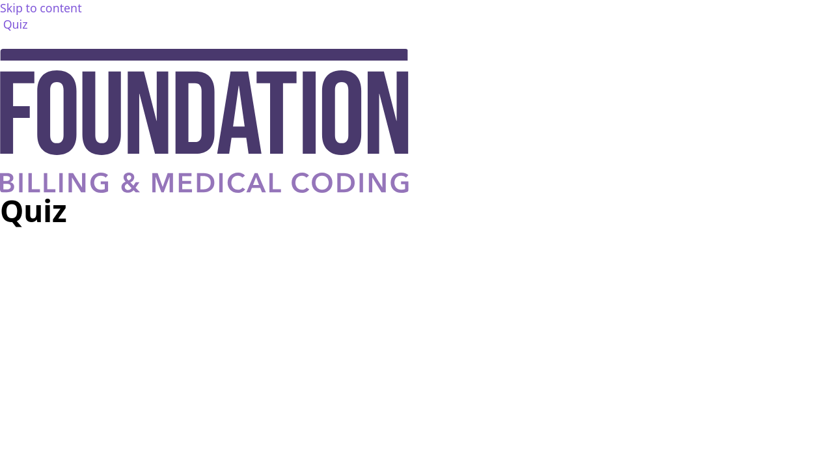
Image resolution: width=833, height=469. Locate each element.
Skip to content (41, 8)
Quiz (15, 24)
